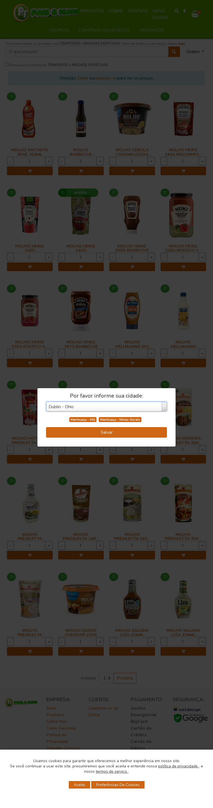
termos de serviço (112, 771)
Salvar (107, 432)
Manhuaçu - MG (83, 419)
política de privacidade (178, 766)
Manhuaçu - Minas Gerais (120, 419)
